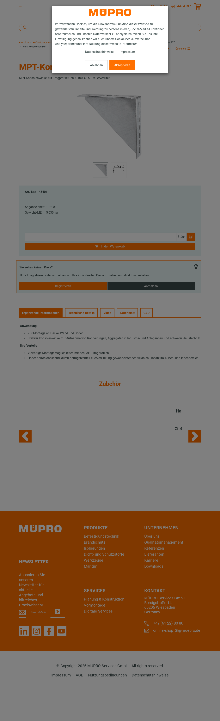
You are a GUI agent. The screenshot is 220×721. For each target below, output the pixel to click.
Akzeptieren (122, 65)
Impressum (127, 52)
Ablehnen (96, 65)
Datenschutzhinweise (99, 52)
